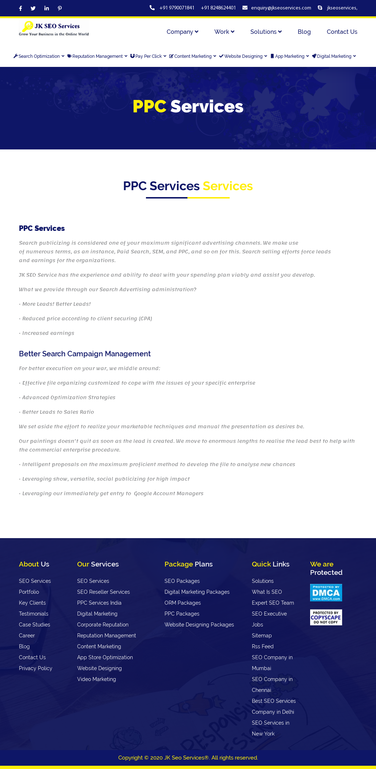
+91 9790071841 (177, 8)
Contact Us (342, 31)
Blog (304, 31)
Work (224, 31)
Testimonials (33, 614)
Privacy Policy (35, 668)
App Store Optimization (105, 657)
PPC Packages (182, 614)
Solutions (266, 31)
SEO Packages (182, 581)
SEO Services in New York (270, 728)
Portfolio (29, 592)
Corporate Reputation (102, 625)
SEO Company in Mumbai (272, 662)
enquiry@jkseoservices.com (281, 8)
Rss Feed (263, 646)
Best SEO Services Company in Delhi (274, 706)
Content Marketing (193, 56)
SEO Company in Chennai (272, 684)
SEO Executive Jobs (269, 619)
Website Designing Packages (199, 625)
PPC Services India (99, 603)
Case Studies (34, 625)
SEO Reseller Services (103, 592)
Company (182, 31)
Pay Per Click (148, 56)
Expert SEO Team (273, 603)
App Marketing (290, 56)
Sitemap (262, 635)
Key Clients (32, 603)
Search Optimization (39, 56)
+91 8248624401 (218, 8)
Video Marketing (96, 679)
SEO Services (35, 581)
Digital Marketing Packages (197, 592)
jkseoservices (341, 8)
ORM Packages (183, 603)
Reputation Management (97, 56)
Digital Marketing (334, 56)
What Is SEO (267, 592)
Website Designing (243, 56)
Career (27, 635)
